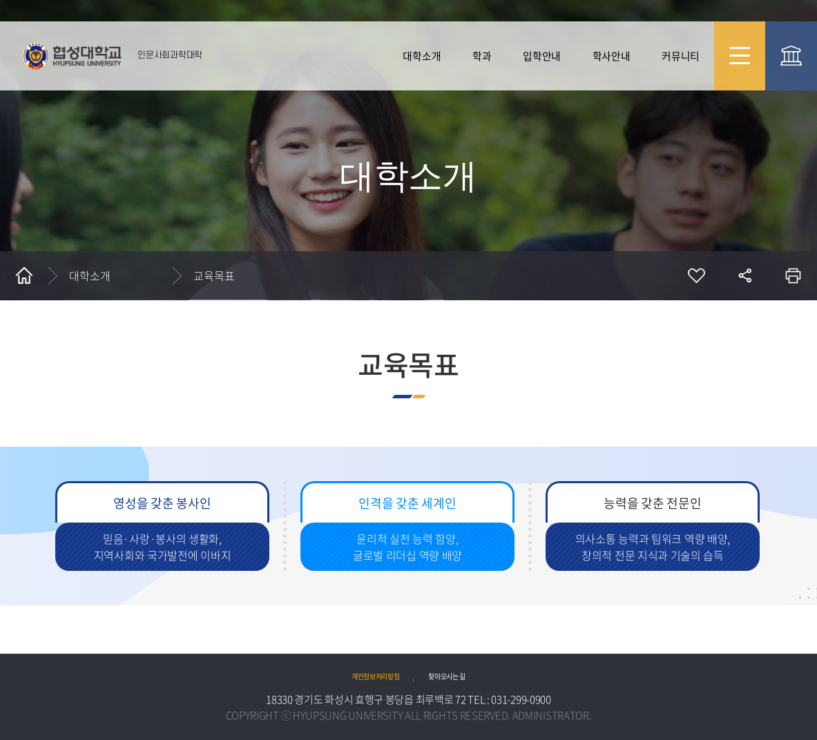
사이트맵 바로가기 (740, 55)
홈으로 (24, 275)
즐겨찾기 (696, 275)
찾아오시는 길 (446, 676)
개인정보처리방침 (376, 676)
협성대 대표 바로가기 (791, 55)
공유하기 (744, 275)
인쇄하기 (793, 275)
